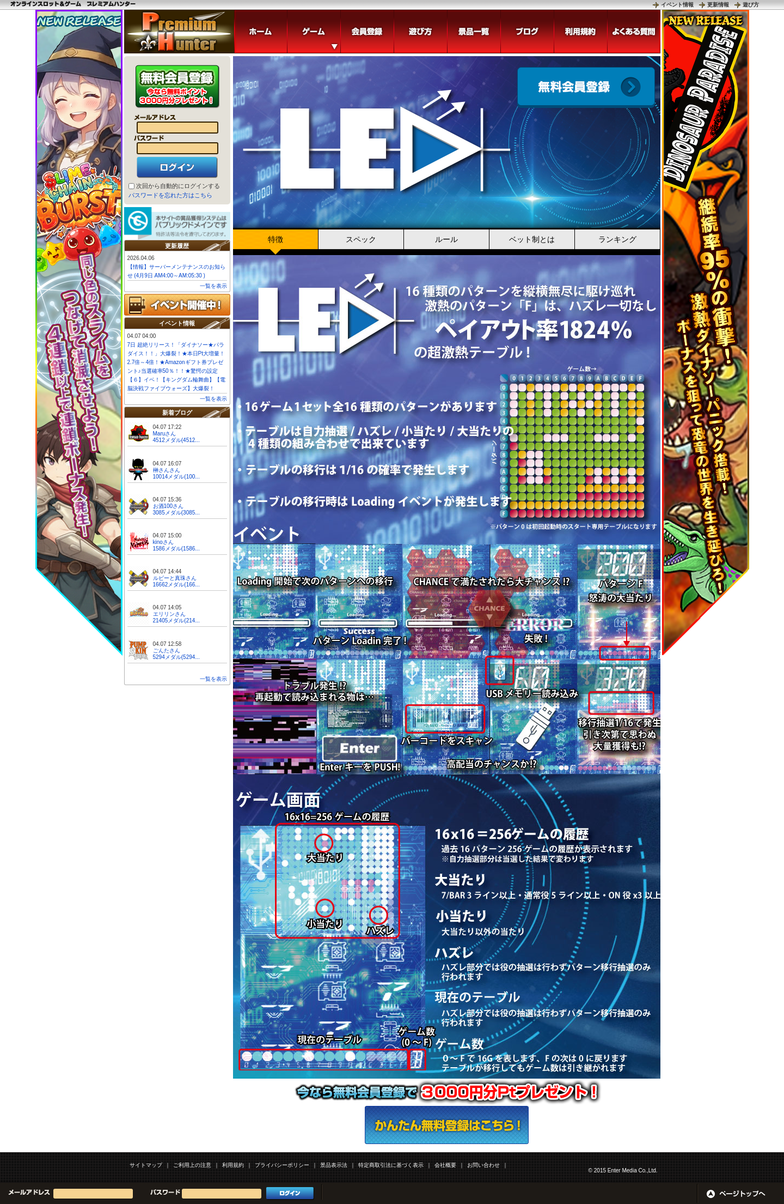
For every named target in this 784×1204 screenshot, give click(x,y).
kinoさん (163, 542)
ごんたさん (166, 651)
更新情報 (718, 5)
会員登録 (586, 87)
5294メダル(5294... (176, 657)
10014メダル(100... (176, 477)
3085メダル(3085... (176, 513)
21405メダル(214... (176, 621)
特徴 (275, 239)
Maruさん (164, 434)
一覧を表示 (213, 286)
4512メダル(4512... (176, 440)
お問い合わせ (483, 1165)
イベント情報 (677, 5)
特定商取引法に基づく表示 (391, 1165)
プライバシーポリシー (282, 1165)
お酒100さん (168, 506)
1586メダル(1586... (176, 549)
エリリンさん (169, 614)
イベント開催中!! (177, 305)
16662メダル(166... (176, 585)
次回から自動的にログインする (178, 186)
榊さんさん (166, 470)
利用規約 (233, 1165)
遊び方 (751, 5)
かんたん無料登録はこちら (447, 1125)
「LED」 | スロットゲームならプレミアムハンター (179, 31)
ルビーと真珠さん (175, 578)
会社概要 (445, 1165)
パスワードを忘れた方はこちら (170, 195)
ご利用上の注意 (192, 1165)
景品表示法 (333, 1165)
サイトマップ (146, 1165)
